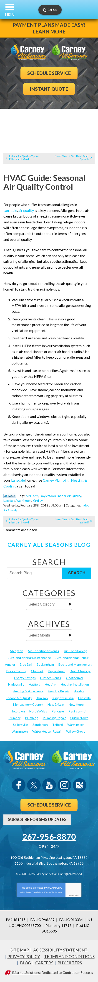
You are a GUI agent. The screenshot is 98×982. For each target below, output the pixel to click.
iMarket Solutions (26, 972)
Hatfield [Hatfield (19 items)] (34, 684)
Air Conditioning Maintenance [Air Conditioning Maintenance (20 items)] (29, 658)
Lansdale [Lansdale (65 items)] (84, 698)
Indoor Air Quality (69, 496)
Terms (77, 895)
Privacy (70, 895)
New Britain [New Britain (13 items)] (56, 704)
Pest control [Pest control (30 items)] (77, 711)
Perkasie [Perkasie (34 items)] (58, 711)
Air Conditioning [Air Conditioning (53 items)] (75, 651)
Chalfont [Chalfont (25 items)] (37, 671)
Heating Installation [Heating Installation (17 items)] (75, 684)
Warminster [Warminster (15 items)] (75, 724)
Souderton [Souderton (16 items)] (40, 724)
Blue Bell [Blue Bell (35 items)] (26, 664)
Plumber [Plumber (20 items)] (14, 718)
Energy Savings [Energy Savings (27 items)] (25, 678)
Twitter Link (9, 496)
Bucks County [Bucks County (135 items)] (16, 671)
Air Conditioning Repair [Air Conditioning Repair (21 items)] (71, 658)
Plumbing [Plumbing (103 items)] (31, 718)
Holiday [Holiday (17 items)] (79, 691)
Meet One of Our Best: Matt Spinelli (72, 157)
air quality (26, 210)
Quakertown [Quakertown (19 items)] (79, 718)
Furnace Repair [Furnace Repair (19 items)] (50, 678)
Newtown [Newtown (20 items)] (18, 711)
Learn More (49, 31)
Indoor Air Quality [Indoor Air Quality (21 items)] (19, 698)
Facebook (18, 785)
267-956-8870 (49, 837)
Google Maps (79, 785)
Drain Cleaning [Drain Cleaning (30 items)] (80, 671)
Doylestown (48, 496)
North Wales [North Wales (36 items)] (38, 711)
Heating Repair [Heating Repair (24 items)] (58, 691)
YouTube (49, 785)
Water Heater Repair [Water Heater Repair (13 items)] (47, 731)
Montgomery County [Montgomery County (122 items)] (28, 704)
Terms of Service (51, 892)
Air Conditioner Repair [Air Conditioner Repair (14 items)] (43, 651)
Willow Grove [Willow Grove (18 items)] (75, 731)
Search (76, 573)
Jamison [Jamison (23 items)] (42, 698)
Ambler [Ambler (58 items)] (10, 664)
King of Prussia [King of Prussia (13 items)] (63, 698)
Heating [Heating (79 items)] (50, 684)
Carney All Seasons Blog (49, 545)
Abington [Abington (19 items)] (16, 651)
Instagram (64, 785)
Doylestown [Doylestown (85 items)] (56, 671)
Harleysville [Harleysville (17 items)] (16, 684)
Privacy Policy (37, 892)
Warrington (23, 500)
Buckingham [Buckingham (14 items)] (45, 664)
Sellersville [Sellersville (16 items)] (20, 724)
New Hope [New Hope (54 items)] (76, 704)
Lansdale (10, 210)
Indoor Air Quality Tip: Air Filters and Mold (24, 157)
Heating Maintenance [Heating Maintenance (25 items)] (28, 691)
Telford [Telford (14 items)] (57, 724)
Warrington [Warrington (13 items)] (20, 731)
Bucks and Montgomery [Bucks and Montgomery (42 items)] (75, 664)
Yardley (38, 500)
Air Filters (32, 496)
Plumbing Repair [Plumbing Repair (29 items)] (54, 718)
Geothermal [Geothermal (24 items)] (74, 678)
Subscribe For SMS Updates (37, 819)
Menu (10, 14)
